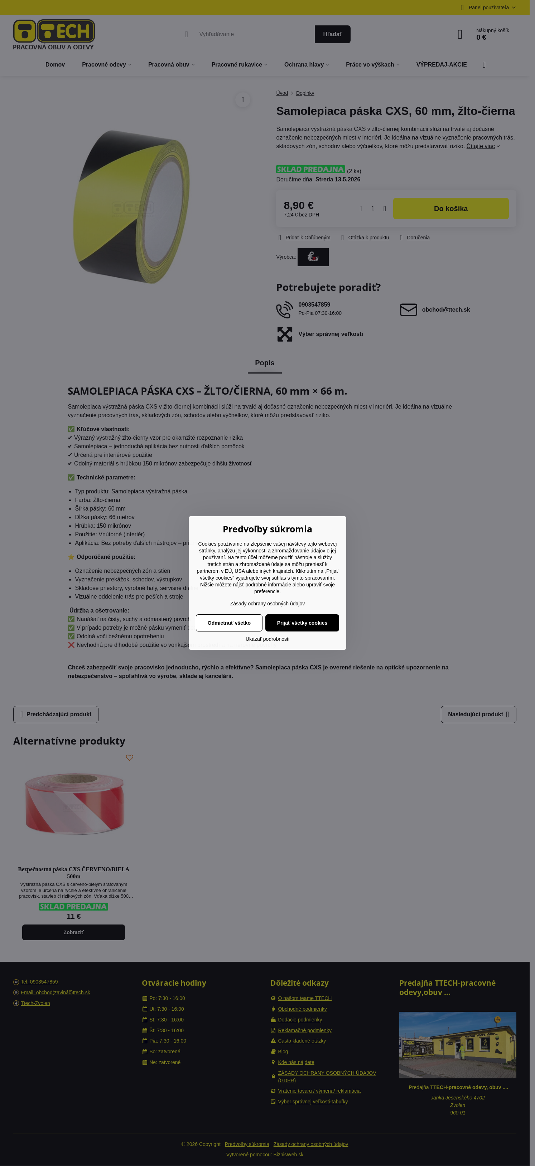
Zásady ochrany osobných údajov (267, 603)
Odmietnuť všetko (229, 623)
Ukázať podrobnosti (267, 639)
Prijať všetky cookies (302, 623)
